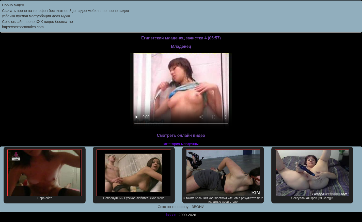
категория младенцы (181, 144)
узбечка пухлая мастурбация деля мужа (36, 16)
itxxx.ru (172, 215)
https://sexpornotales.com (23, 27)
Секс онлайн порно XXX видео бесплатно (37, 22)
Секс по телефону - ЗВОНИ (181, 207)
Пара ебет (44, 175)
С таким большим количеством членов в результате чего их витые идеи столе (223, 176)
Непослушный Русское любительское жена (134, 175)
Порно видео (13, 5)
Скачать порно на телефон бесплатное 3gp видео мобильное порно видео (65, 11)
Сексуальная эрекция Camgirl (312, 175)
